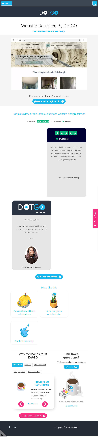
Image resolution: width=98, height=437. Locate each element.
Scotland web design (24, 341)
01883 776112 (71, 406)
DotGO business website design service (61, 113)
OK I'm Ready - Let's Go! (31, 416)
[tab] (18, 365)
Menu (6, 3)
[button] (23, 405)
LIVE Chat (71, 367)
